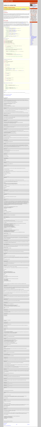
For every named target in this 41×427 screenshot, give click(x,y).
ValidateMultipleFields (23, 9)
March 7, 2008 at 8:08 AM (6, 119)
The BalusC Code (8, 1)
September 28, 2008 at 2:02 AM (6, 193)
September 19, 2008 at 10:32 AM (6, 176)
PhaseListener (32, 16)
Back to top (4, 19)
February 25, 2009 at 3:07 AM (6, 239)
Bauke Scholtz (5, 115)
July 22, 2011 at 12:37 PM (6, 360)
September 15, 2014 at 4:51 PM (6, 386)
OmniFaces (32, 15)
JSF (5, 95)
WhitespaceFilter (32, 38)
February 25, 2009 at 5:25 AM (6, 243)
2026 (30, 23)
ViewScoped (33, 20)
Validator (10, 95)
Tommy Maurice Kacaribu (6, 354)
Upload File (33, 19)
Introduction (6, 12)
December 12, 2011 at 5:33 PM (6, 374)
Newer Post (5, 424)
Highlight (36, 12)
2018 (30, 28)
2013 (30, 31)
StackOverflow (32, 18)
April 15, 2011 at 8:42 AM (6, 353)
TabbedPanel (35, 18)
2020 (30, 27)
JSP (33, 14)
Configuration (34, 10)
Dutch (33, 11)
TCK (36, 18)
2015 (30, 30)
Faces (30, 12)
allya (4, 392)
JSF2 (31, 14)
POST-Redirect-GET (35, 16)
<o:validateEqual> (23, 8)
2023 (30, 25)
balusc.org (36, 5)
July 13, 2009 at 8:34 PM (6, 252)
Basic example (6, 20)
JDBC (33, 13)
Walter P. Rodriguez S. (6, 244)
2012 (30, 32)
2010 (30, 33)
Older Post (28, 424)
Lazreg (4, 338)
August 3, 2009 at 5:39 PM (6, 264)
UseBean (35, 19)
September (32, 40)
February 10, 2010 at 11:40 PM (6, 298)
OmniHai (35, 15)
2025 (30, 24)
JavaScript (31, 13)
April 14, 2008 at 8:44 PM (6, 139)
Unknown (5, 98)
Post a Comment (5, 423)
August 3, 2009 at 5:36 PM (6, 260)
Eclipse (36, 11)
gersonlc (5, 295)
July (31, 41)
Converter (36, 10)
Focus (33, 12)
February (32, 43)
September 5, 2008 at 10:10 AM (6, 161)
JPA (34, 13)
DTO (31, 11)
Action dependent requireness (34, 36)
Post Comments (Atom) (8, 425)
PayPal (33, 7)
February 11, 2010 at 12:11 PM (6, 301)
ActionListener (31, 9)
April (31, 42)
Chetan (4, 335)
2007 (30, 35)
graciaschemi (5, 302)
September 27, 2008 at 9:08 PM (6, 189)
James (4, 135)
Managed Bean (7, 95)
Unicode (31, 19)
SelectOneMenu (32, 17)
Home (16, 424)
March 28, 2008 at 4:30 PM (6, 134)
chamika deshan (5, 158)
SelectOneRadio (35, 17)
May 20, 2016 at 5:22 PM (6, 422)
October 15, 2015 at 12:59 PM (6, 391)
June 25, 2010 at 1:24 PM (6, 345)
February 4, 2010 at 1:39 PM (6, 294)
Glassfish (34, 12)
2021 (30, 26)
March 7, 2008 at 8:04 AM (6, 114)
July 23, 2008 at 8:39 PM (6, 157)
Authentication (36, 9)
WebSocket (36, 20)
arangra (4, 162)
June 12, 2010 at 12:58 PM (6, 337)
